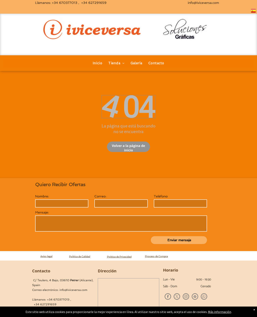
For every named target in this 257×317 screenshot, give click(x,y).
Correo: (100, 196)
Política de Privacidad (119, 256)
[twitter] (177, 297)
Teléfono (161, 196)
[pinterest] (195, 297)
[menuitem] (97, 63)
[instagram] (186, 297)
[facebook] (168, 297)
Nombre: (42, 196)
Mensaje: (42, 212)
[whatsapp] (204, 297)
